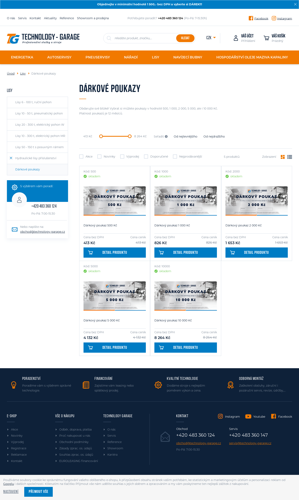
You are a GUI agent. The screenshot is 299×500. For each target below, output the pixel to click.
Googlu (8, 484)
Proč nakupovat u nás (74, 435)
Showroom (115, 448)
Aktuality (50, 18)
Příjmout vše (38, 492)
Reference (67, 18)
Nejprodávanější (187, 156)
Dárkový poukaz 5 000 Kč (102, 320)
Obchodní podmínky (74, 442)
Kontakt (35, 18)
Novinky (106, 156)
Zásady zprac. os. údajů (75, 448)
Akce (85, 156)
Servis (22, 18)
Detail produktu (107, 252)
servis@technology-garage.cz (250, 443)
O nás (11, 18)
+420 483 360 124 (44, 206)
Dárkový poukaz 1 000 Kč (172, 225)
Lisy (23, 73)
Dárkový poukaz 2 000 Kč (243, 225)
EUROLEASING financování (78, 461)
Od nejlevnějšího (185, 136)
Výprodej (129, 156)
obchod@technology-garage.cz (42, 232)
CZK (209, 38)
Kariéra (112, 454)
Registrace (18, 448)
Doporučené (156, 156)
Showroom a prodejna (93, 18)
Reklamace (19, 454)
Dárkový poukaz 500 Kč (100, 225)
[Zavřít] (295, 4)
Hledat (185, 38)
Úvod (10, 73)
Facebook (261, 18)
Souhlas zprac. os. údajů (76, 454)
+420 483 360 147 (248, 435)
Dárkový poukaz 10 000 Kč (173, 320)
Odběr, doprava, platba (75, 429)
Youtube (259, 416)
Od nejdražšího (214, 136)
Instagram (284, 18)
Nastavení (11, 492)
